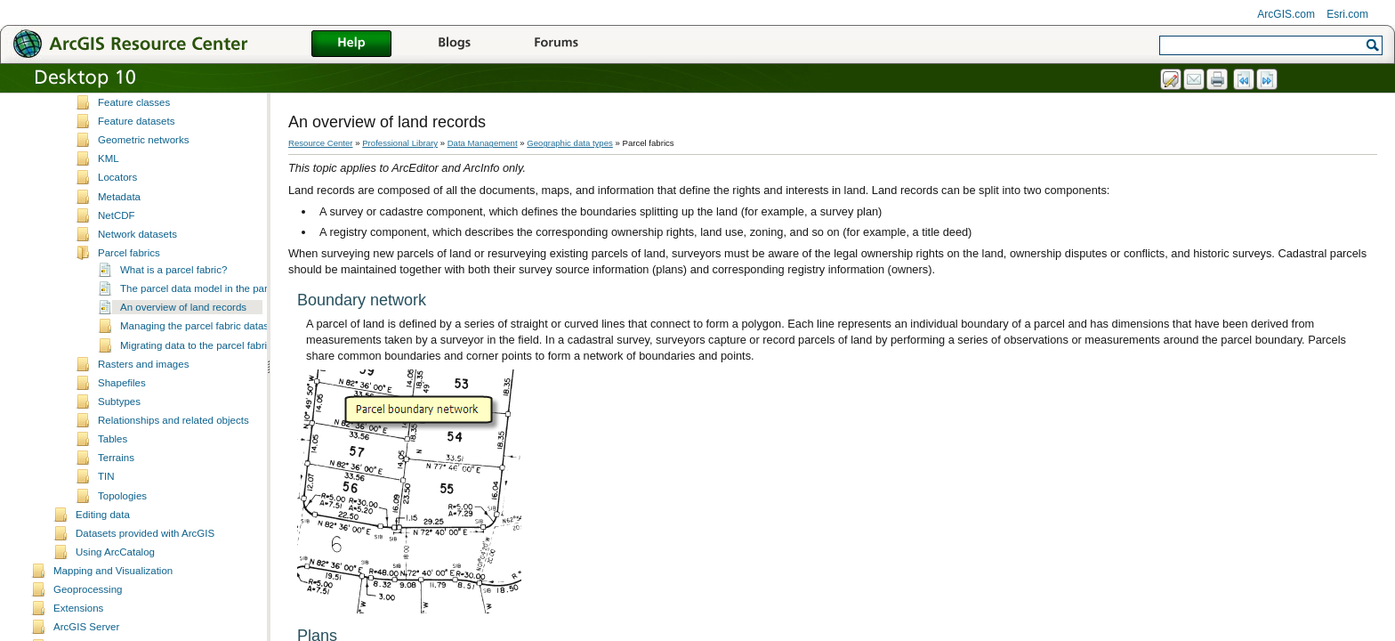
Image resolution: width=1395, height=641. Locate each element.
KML (108, 174)
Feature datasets (136, 137)
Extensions (78, 624)
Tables (112, 455)
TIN (106, 492)
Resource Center (320, 143)
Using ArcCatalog (115, 568)
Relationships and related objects (173, 436)
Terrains (116, 473)
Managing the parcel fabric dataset (199, 342)
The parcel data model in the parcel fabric (214, 304)
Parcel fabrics (129, 269)
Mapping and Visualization (113, 586)
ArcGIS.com (1286, 14)
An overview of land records (183, 323)
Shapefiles (122, 399)
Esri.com (1347, 14)
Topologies (122, 512)
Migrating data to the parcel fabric (196, 361)
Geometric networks (143, 155)
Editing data (103, 530)
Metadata (119, 212)
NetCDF (116, 231)
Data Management (483, 143)
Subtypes (119, 417)
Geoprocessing (87, 605)
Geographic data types (570, 143)
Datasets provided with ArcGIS (145, 549)
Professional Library (400, 143)
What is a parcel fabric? (173, 285)
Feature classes (134, 118)
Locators (117, 193)
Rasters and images (143, 380)
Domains (118, 99)
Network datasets (137, 250)
